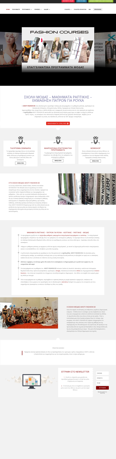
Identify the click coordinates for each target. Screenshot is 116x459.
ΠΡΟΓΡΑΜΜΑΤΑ (26, 9)
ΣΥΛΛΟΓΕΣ (67, 9)
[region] (58, 50)
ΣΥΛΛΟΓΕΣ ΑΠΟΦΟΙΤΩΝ (80, 9)
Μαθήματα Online (57, 123)
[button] (58, 49)
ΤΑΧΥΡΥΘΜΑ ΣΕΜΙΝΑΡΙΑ (17, 148)
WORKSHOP (99, 148)
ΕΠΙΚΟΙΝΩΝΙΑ (97, 9)
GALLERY (46, 9)
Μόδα (69, 271)
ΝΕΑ (90, 9)
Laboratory (55, 282)
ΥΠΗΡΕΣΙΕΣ (37, 9)
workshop (74, 235)
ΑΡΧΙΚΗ (8, 9)
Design (49, 271)
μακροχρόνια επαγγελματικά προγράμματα (58, 149)
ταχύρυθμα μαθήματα (37, 235)
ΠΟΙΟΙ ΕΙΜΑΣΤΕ (16, 9)
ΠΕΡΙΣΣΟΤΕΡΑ (17, 163)
